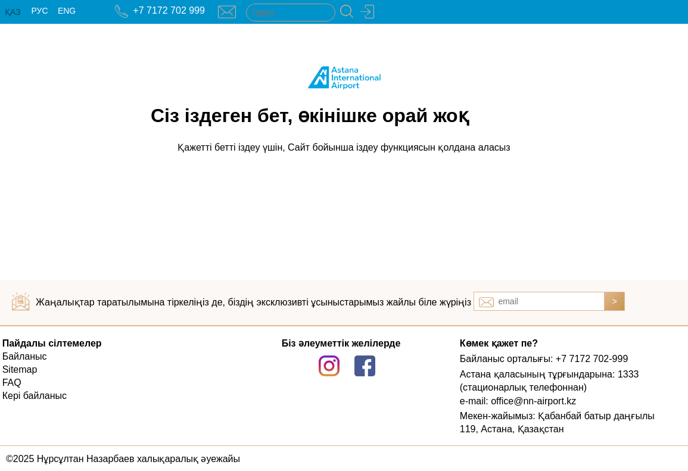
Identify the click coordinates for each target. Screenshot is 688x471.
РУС (39, 10)
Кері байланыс (34, 396)
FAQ (11, 383)
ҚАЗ (13, 12)
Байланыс (24, 356)
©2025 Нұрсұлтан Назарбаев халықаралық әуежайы (123, 459)
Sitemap (20, 369)
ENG (67, 10)
